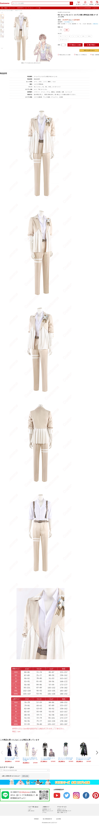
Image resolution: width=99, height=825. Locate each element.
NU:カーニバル (18, 10)
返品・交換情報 (94, 54)
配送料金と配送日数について (64, 810)
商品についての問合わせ (80, 54)
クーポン (44, 812)
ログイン (95, 8)
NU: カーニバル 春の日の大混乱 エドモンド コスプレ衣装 (65, 758)
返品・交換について (62, 812)
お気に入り (85, 3)
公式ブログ (54, 822)
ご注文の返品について (68, 21)
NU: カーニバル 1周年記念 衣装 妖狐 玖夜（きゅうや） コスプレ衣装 (30, 759)
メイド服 (38, 8)
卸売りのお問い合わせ (89, 50)
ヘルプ (29, 809)
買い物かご (78, 3)
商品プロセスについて (47, 810)
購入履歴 (97, 3)
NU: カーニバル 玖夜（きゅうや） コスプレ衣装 (12, 758)
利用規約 (36, 819)
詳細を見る (95, 23)
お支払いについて (61, 809)
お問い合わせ (31, 810)
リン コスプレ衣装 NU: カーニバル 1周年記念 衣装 (48, 758)
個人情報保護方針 (47, 819)
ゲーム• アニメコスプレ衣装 (6, 10)
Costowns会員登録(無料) (84, 8)
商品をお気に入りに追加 (64, 54)
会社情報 (58, 819)
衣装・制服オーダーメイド (8, 8)
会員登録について (46, 809)
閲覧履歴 (91, 3)
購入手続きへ (91, 45)
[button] (2, 13)
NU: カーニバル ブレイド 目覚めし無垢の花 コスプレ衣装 (83, 758)
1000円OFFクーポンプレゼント (25, 8)
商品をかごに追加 (75, 45)
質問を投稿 (25, 776)
